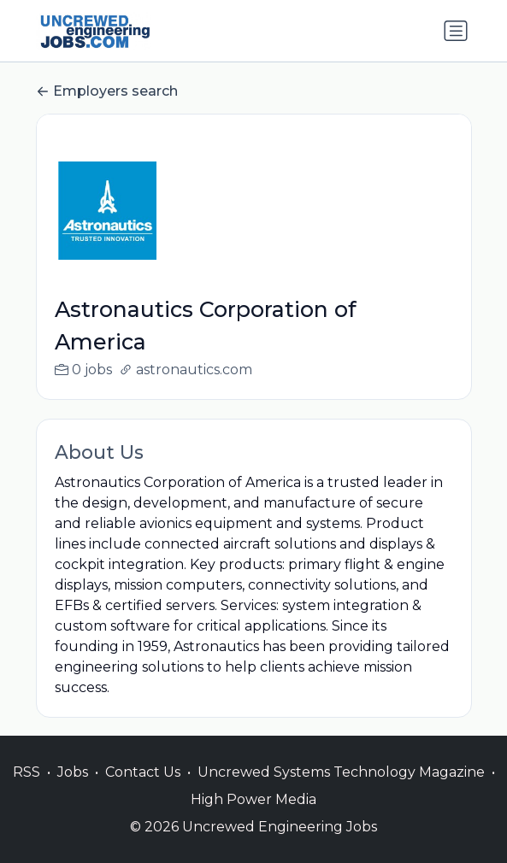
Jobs (72, 790)
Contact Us (142, 790)
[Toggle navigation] (455, 31)
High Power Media (253, 817)
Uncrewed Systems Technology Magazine (341, 790)
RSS (26, 790)
